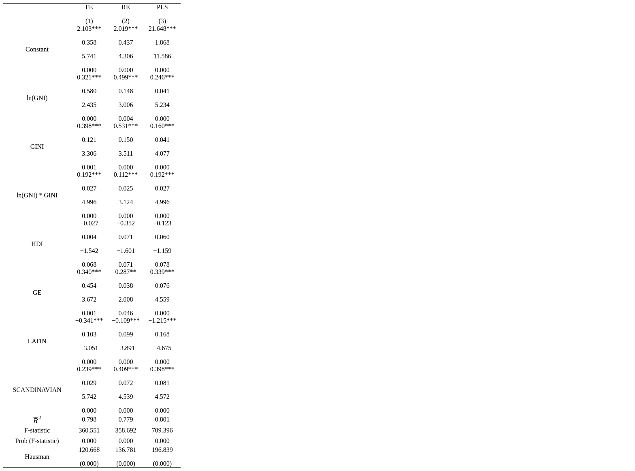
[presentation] (37, 420)
